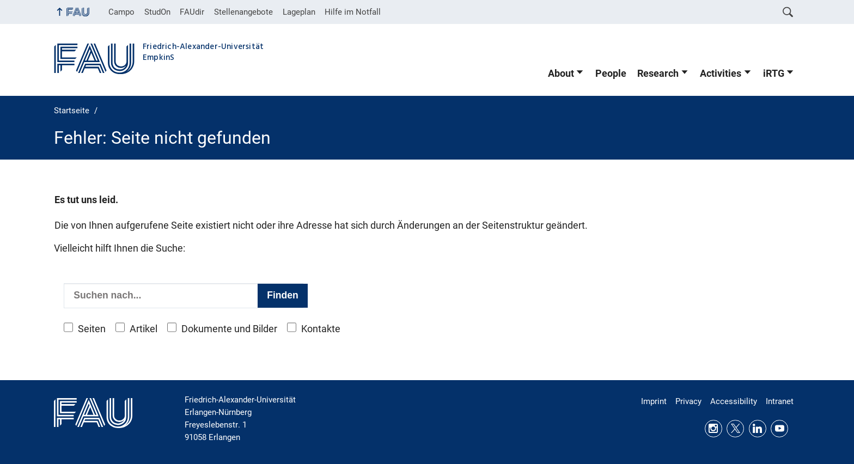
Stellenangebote (243, 12)
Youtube (779, 428)
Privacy (688, 401)
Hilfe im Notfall (353, 12)
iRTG (773, 73)
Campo (121, 12)
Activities (720, 73)
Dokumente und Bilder (229, 328)
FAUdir (192, 12)
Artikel (143, 328)
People (610, 73)
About (561, 73)
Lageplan (299, 12)
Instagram (713, 428)
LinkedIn (757, 428)
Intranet (780, 401)
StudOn (157, 12)
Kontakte (320, 328)
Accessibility (733, 401)
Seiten (92, 328)
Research (658, 73)
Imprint (654, 401)
